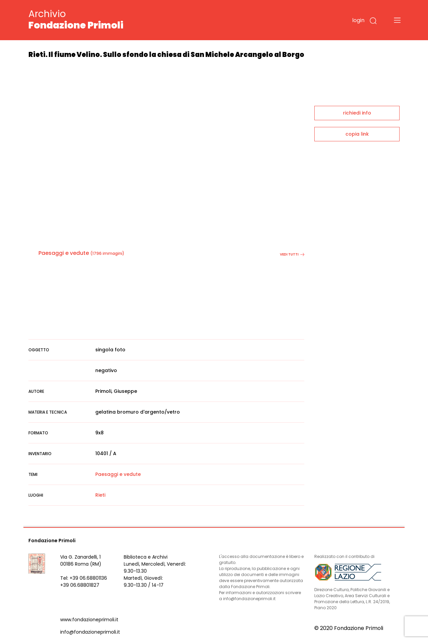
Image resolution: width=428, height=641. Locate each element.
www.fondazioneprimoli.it (89, 619)
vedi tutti (292, 254)
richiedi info (357, 113)
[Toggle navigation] (397, 20)
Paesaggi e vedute (63, 253)
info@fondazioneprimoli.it (90, 632)
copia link (357, 134)
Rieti (100, 495)
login (358, 20)
